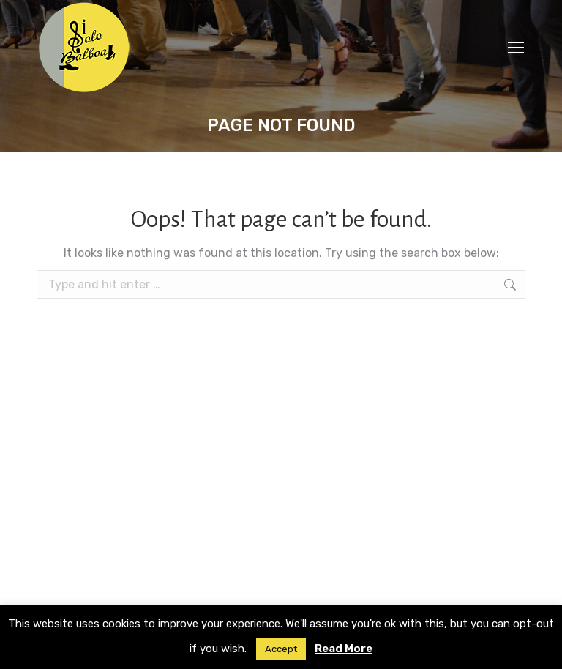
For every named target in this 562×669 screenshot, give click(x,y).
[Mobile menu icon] (515, 47)
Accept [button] (281, 648)
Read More (343, 648)
